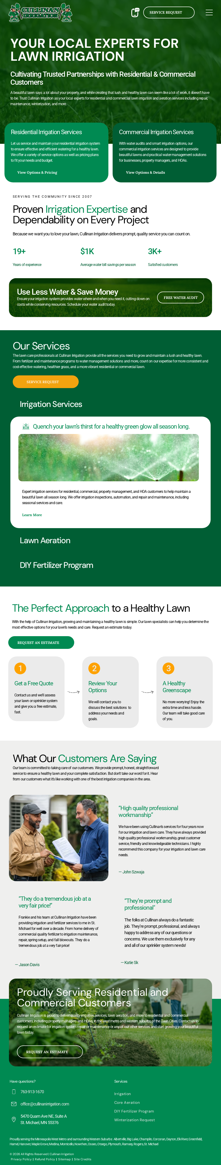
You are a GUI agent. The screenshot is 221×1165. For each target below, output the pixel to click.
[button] (110, 404)
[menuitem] (162, 1093)
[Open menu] (209, 12)
